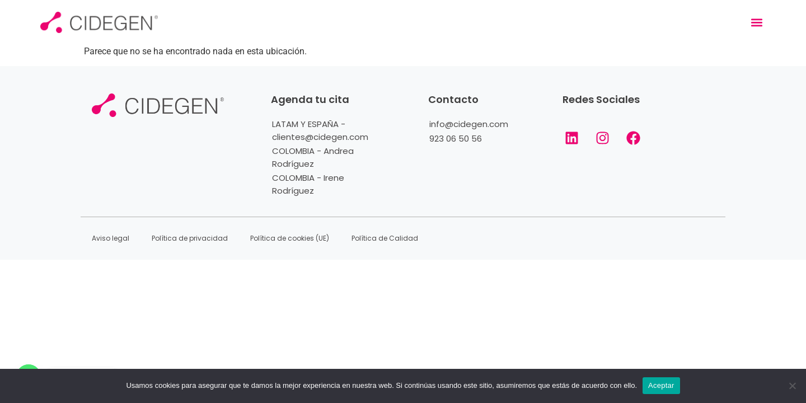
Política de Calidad (385, 238)
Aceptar (661, 385)
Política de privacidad (190, 238)
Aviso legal (110, 238)
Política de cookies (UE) (289, 238)
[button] (756, 22)
